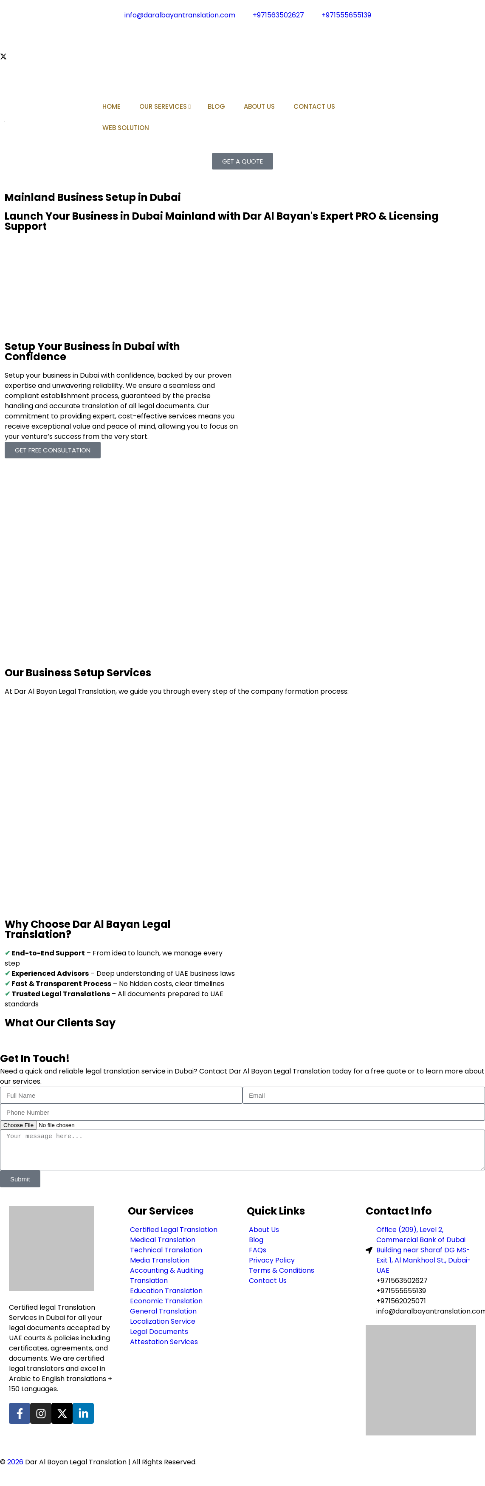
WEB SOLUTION (125, 127)
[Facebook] (242, 36)
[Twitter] (242, 56)
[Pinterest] (242, 76)
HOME (111, 106)
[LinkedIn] (242, 66)
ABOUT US (259, 106)
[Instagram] (242, 46)
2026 (15, 1462)
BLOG (216, 106)
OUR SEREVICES (165, 106)
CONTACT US (314, 106)
